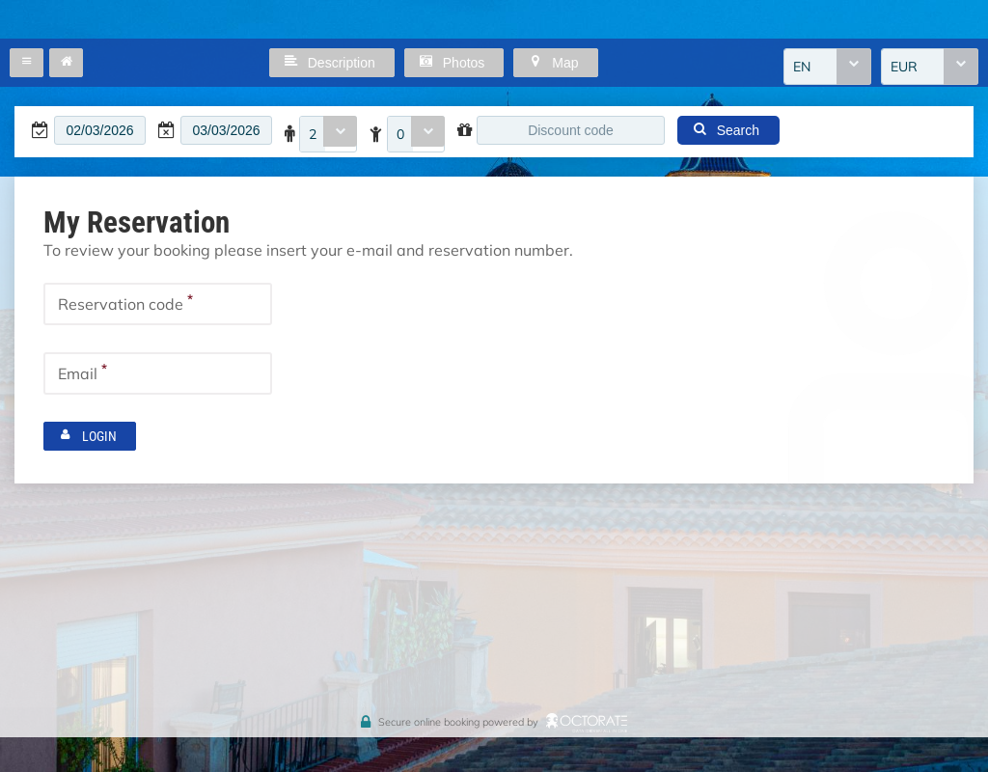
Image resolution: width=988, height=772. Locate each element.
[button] (26, 62)
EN (801, 66)
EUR (904, 66)
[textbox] (100, 130)
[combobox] (827, 66)
